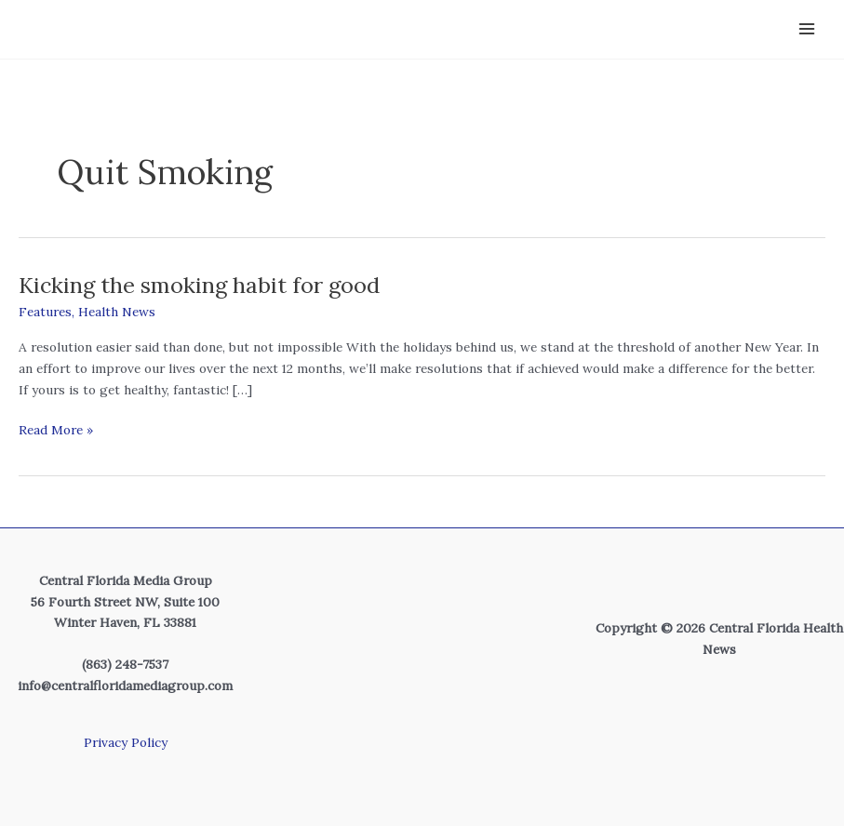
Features (45, 311)
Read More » (56, 429)
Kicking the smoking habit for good (199, 284)
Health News (116, 311)
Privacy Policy (125, 742)
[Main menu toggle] (807, 29)
